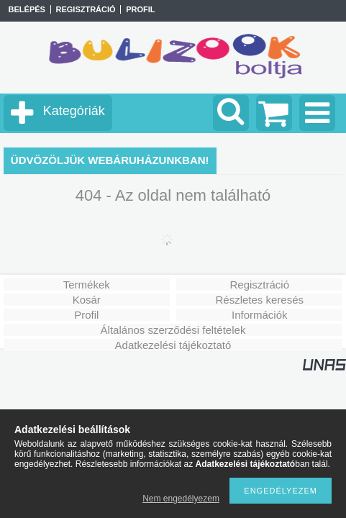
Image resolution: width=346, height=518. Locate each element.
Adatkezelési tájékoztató (173, 345)
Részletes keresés (259, 300)
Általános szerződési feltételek (173, 330)
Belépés (27, 9)
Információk (260, 315)
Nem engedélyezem (180, 499)
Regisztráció (259, 284)
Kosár (87, 300)
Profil (86, 315)
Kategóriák (74, 111)
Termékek (86, 284)
